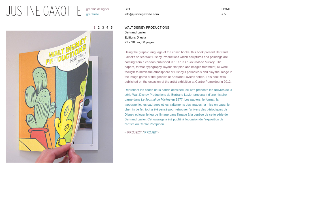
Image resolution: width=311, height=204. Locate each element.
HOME (226, 9)
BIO (127, 9)
